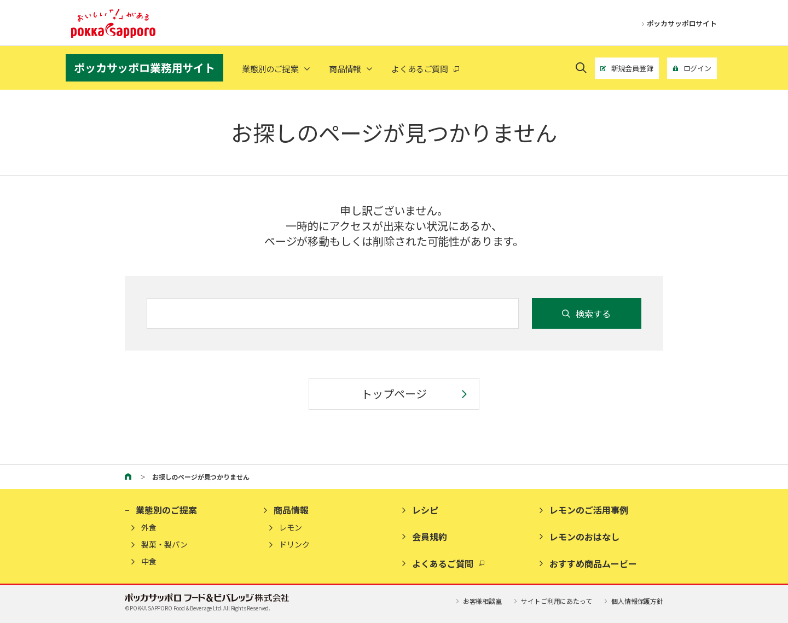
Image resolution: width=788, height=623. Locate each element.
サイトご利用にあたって (552, 600)
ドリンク (294, 544)
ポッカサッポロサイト (677, 23)
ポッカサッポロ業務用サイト (144, 67)
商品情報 (345, 68)
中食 (149, 561)
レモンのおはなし (584, 537)
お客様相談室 (478, 600)
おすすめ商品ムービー (593, 563)
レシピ (425, 510)
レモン (290, 527)
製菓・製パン (164, 544)
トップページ (393, 393)
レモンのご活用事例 (588, 510)
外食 (149, 527)
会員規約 (429, 537)
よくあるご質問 (442, 563)
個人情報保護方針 (632, 600)
